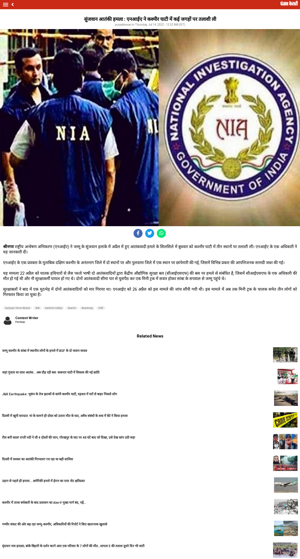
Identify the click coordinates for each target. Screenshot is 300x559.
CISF (100, 308)
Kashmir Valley (53, 308)
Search (72, 308)
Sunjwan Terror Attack (17, 308)
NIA (37, 308)
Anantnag (87, 308)
